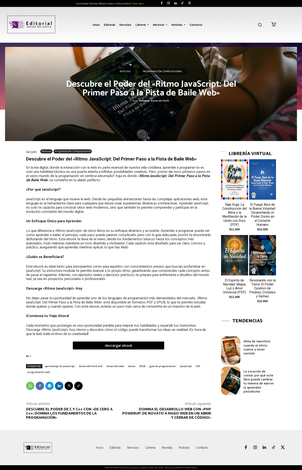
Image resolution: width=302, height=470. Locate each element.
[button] (260, 25)
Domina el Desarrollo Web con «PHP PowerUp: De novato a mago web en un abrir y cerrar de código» (166, 413)
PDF (198, 366)
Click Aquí (138, 3)
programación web (39, 372)
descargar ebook (118, 345)
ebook (131, 366)
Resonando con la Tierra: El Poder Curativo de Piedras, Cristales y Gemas (262, 288)
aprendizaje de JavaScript (60, 366)
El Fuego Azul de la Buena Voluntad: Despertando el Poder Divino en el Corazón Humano (262, 215)
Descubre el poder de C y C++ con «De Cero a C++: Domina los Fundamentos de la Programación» (69, 413)
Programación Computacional (162, 71)
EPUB (142, 366)
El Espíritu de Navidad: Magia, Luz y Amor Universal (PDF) (234, 286)
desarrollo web (115, 366)
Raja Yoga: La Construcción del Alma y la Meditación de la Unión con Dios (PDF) (234, 215)
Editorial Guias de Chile (154, 100)
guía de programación (163, 366)
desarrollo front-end (90, 366)
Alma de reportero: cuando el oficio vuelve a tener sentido (257, 347)
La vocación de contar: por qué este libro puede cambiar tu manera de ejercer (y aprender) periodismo (258, 381)
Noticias (125, 71)
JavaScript (186, 366)
